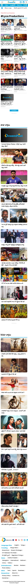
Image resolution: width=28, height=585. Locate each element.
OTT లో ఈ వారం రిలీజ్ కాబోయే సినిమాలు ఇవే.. (12, 283)
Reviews (22, 565)
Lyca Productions (11, 13)
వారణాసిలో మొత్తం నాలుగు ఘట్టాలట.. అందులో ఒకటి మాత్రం (13, 411)
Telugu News (3, 13)
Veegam (17, 582)
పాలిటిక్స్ (26, 5)
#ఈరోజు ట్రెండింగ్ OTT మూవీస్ (20, 8)
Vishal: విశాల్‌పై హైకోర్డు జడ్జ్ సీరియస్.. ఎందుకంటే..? (20, 28)
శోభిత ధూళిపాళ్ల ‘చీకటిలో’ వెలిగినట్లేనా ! (10, 506)
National (22, 560)
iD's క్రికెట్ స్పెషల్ (6, 555)
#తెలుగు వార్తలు (8, 8)
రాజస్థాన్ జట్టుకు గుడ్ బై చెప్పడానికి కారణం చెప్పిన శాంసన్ (14, 186)
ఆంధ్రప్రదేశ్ (12, 5)
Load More (14, 110)
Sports (14, 570)
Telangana (5, 560)
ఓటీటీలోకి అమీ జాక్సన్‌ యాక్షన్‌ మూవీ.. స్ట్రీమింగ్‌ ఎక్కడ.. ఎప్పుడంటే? (19, 43)
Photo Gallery (6, 567)
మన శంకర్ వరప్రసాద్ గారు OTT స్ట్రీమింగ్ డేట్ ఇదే (12, 301)
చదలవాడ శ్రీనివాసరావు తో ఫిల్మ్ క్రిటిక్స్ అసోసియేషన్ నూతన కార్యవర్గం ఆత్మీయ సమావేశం (12, 205)
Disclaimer (5, 578)
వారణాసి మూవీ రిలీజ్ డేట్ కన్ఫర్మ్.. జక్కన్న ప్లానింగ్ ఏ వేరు (13, 355)
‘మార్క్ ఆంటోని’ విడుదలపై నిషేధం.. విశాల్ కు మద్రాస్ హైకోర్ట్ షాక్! (7, 73)
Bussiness (21, 570)
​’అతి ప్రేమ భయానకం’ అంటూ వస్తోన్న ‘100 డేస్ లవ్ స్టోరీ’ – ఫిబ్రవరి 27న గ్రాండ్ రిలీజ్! (13, 264)
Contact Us (15, 575)
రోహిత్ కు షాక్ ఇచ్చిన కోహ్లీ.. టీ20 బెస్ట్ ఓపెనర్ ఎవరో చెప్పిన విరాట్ (13, 166)
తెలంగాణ (19, 5)
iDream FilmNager (16, 550)
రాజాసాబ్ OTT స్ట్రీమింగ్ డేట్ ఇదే (8, 374)
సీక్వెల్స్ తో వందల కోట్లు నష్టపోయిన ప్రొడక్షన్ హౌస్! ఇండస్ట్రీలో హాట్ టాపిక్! (7, 43)
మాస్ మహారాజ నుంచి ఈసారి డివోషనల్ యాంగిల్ (12, 488)
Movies (16, 565)
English (16, 545)
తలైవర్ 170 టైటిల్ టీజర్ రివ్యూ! (7, 57)
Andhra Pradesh (12, 557)
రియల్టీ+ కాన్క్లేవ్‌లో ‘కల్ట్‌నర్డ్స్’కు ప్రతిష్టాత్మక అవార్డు (12, 244)
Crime (4, 562)
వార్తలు (6, 5)
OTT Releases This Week (9, 552)
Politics (10, 562)
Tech (8, 570)
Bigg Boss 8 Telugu (17, 555)
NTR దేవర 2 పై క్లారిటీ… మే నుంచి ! (9, 469)
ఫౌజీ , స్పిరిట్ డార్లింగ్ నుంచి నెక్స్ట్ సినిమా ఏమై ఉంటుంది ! (14, 450)
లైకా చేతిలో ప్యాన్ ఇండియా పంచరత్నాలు (7, 87)
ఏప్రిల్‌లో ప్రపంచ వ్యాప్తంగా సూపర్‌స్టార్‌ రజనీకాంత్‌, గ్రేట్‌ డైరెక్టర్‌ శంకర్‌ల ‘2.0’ (7, 103)
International (14, 560)
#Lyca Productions (12, 16)
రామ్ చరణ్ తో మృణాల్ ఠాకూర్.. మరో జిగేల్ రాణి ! (13, 524)
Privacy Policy (6, 575)
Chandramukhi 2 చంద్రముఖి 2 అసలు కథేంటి (19, 88)
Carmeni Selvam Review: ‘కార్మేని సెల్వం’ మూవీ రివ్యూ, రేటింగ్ (13, 145)
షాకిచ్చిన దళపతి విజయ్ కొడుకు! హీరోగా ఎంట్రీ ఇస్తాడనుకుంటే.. (19, 73)
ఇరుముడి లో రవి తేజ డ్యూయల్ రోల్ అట (10, 320)
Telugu (23, 545)
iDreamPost (5, 550)
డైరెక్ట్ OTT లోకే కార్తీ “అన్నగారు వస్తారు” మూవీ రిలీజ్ (13, 431)
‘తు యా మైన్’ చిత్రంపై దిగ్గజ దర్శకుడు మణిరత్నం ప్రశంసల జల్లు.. (14, 225)
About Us (14, 573)
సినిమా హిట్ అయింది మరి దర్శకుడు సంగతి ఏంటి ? (12, 392)
